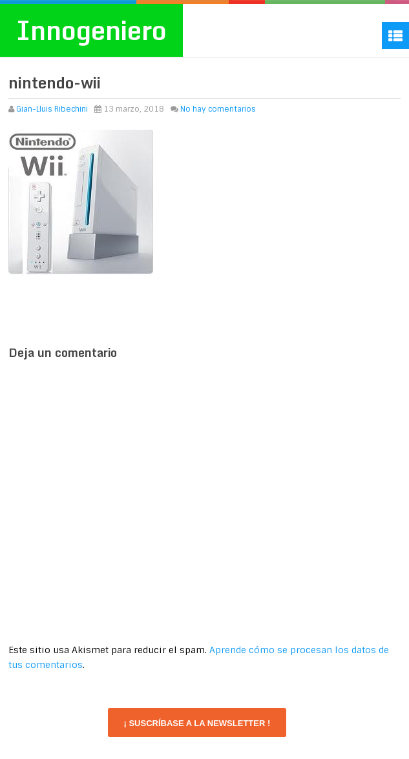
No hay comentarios (218, 109)
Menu (395, 35)
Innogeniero (91, 30)
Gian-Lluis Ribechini (52, 109)
